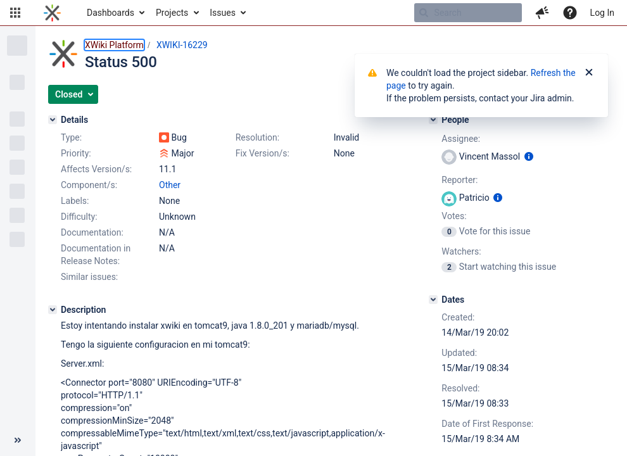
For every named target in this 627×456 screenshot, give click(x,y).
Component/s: (89, 185)
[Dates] (433, 299)
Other (169, 185)
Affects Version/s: (96, 169)
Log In (602, 13)
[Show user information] (529, 156)
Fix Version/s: (262, 153)
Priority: (76, 153)
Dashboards (110, 13)
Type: (71, 137)
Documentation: (92, 232)
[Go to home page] (52, 12)
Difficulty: (79, 217)
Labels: (75, 201)
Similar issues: (89, 277)
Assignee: (460, 139)
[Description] (52, 309)
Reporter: (459, 180)
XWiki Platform (114, 45)
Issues (223, 13)
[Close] (589, 72)
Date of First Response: (487, 424)
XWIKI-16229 (182, 45)
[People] (433, 119)
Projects (172, 13)
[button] (15, 12)
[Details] (52, 119)
